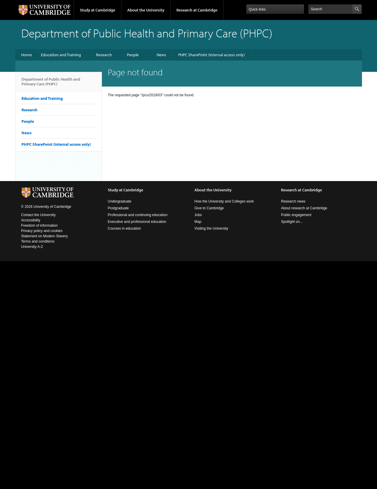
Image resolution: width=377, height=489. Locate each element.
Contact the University (38, 215)
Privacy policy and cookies (42, 231)
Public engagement (296, 215)
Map (197, 222)
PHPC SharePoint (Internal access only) (211, 54)
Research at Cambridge (196, 10)
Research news (293, 201)
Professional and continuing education (138, 215)
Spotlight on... (291, 222)
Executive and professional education (137, 222)
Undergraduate (119, 201)
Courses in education (124, 228)
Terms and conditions (37, 241)
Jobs (198, 215)
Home (26, 54)
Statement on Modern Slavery (44, 236)
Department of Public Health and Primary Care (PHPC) (51, 84)
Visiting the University (211, 228)
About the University (145, 10)
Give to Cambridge (209, 208)
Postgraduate (118, 208)
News (161, 54)
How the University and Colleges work (224, 201)
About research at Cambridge (304, 208)
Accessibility (30, 220)
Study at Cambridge (97, 10)
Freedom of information (39, 225)
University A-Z (32, 247)
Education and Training (61, 54)
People (133, 54)
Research (104, 54)
